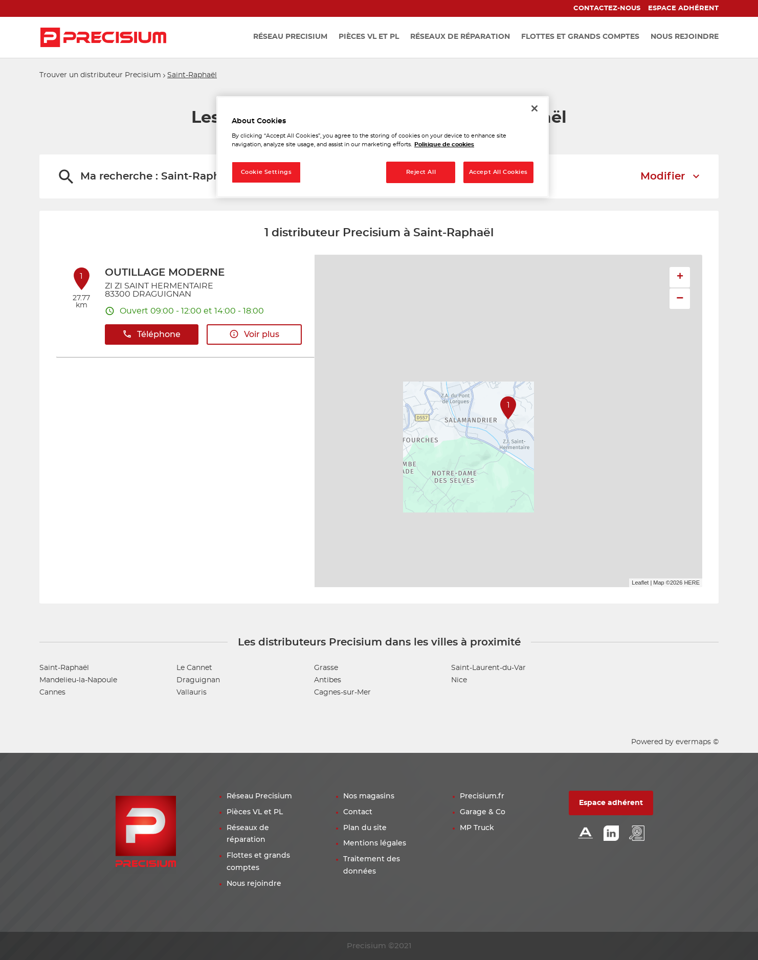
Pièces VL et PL (255, 812)
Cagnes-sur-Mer (342, 692)
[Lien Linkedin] (611, 833)
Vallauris (191, 692)
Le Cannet (194, 668)
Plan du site (365, 828)
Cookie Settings (266, 172)
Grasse (326, 668)
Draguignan (198, 680)
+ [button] (680, 277)
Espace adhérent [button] (611, 803)
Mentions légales (374, 843)
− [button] (679, 298)
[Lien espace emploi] (636, 833)
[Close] (534, 108)
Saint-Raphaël (192, 75)
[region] (382, 147)
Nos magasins (368, 796)
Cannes (52, 692)
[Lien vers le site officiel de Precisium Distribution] (103, 37)
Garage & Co (482, 812)
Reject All (421, 172)
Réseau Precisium (259, 796)
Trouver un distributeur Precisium (100, 75)
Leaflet (640, 582)
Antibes (327, 680)
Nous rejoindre (254, 883)
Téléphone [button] (151, 334)
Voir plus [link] (254, 334)
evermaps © (697, 742)
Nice (459, 680)
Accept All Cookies (498, 172)
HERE (692, 582)
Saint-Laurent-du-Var (488, 668)
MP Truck (477, 828)
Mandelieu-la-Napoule (78, 680)
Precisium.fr (482, 796)
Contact (357, 812)
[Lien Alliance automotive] (585, 833)
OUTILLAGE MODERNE (165, 272)
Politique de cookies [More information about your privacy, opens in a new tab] (444, 144)
